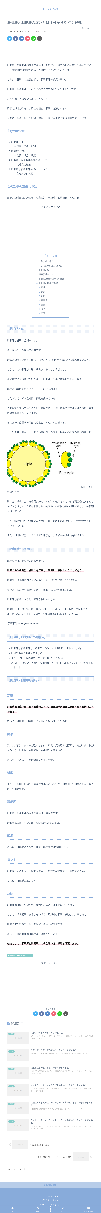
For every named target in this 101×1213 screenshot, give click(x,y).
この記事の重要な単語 (51, 266)
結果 (43, 292)
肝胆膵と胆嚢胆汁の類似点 (51, 279)
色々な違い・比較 (24, 956)
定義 (43, 287)
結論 (43, 314)
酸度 (43, 305)
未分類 (11, 956)
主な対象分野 (47, 261)
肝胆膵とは (44, 270)
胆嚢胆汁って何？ (47, 274)
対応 (43, 296)
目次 (46, 255)
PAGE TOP (50, 1189)
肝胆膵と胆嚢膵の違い (49, 283)
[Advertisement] (50, 51)
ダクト (44, 309)
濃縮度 (44, 300)
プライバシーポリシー (50, 1204)
